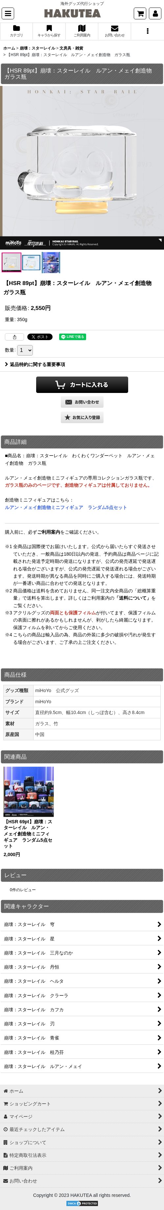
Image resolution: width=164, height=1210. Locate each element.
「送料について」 (132, 598)
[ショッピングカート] (140, 13)
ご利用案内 (48, 532)
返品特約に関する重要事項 (35, 364)
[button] (8, 13)
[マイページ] (155, 13)
